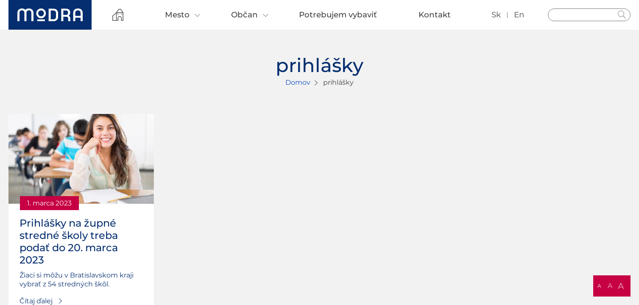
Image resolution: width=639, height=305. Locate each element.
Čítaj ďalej (36, 301)
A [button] (599, 286)
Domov (297, 82)
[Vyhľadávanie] (589, 14)
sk (496, 14)
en (519, 14)
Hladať (622, 14)
